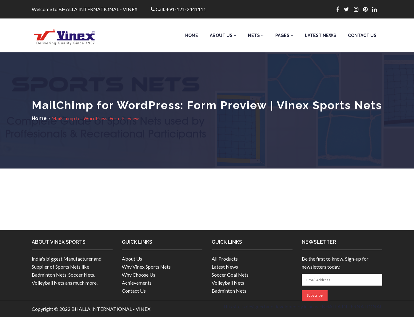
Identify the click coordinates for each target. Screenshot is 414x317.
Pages (284, 35)
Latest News (320, 35)
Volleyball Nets (228, 283)
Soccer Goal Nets (230, 275)
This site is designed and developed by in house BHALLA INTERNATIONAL (302, 306)
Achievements (137, 283)
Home (191, 35)
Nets (256, 35)
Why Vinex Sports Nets (146, 267)
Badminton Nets (229, 291)
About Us (223, 35)
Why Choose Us (138, 275)
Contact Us (362, 35)
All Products (225, 259)
